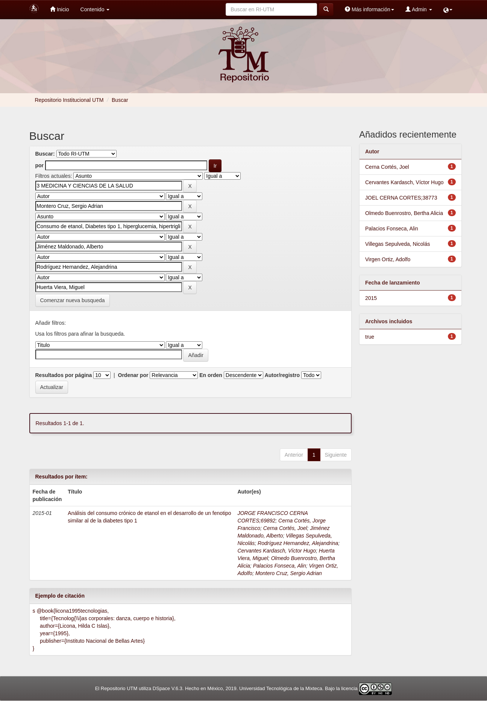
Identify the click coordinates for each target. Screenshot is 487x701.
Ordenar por (133, 375)
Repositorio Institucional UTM (69, 100)
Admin (418, 9)
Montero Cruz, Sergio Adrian (288, 573)
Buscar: (45, 154)
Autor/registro (282, 375)
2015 (371, 298)
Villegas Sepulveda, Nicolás (397, 244)
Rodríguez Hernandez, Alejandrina (298, 543)
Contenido (95, 9)
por (39, 165)
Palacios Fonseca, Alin (279, 566)
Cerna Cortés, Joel (285, 528)
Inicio (59, 9)
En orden (210, 375)
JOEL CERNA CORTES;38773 (401, 198)
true (369, 337)
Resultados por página (63, 375)
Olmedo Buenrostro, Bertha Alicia (404, 213)
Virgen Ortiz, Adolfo (387, 259)
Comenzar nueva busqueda (72, 300)
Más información (369, 9)
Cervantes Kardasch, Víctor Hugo (276, 551)
